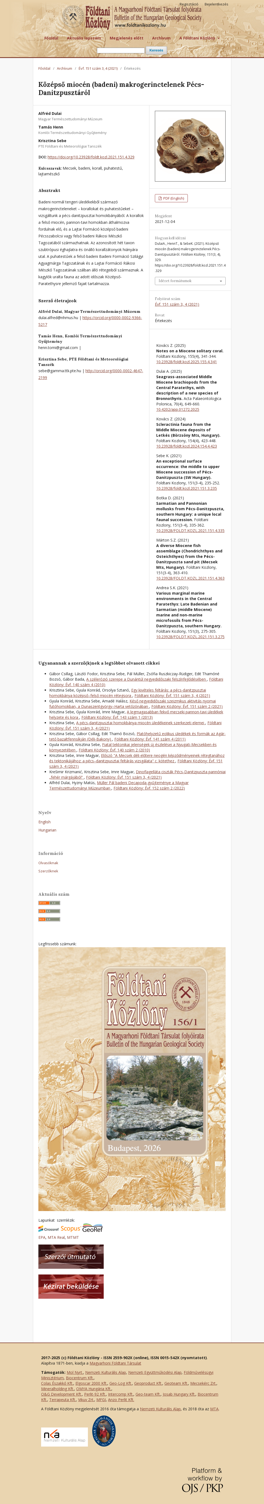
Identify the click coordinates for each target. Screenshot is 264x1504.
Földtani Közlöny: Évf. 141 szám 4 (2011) (150, 739)
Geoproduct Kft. (148, 1383)
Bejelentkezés (216, 4)
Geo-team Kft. (148, 1394)
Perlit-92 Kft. (95, 1394)
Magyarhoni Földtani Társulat (115, 1363)
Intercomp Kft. (120, 1394)
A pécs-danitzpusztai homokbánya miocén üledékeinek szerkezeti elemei (140, 722)
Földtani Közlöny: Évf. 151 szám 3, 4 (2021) (172, 695)
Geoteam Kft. (176, 1383)
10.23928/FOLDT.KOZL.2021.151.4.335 (190, 530)
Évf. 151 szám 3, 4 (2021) (98, 68)
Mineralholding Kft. (57, 1388)
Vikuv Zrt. (86, 1399)
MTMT (73, 1237)
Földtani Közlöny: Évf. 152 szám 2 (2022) (149, 788)
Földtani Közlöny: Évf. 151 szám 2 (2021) (187, 706)
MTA (214, 1408)
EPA (41, 1237)
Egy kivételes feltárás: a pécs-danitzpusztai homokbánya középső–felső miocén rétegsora (127, 692)
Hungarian (47, 830)
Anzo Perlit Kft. (121, 1399)
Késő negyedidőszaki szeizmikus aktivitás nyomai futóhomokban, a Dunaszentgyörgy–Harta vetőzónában (132, 703)
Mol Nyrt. (75, 1372)
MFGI (101, 1399)
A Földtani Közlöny (197, 38)
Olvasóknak (48, 862)
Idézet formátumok (175, 281)
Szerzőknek (48, 871)
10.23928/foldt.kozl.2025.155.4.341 (186, 361)
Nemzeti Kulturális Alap (105, 1372)
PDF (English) (173, 198)
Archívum (161, 38)
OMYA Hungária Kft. (93, 1388)
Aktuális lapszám (84, 38)
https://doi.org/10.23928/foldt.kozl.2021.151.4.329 (91, 157)
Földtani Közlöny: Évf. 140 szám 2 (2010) (114, 750)
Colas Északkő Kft (56, 1383)
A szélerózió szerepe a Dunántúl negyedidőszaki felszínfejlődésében (146, 679)
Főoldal (51, 38)
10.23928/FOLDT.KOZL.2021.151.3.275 (190, 636)
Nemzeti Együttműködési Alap (155, 1372)
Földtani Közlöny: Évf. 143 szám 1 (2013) (117, 717)
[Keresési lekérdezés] (121, 50)
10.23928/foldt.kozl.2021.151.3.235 (186, 488)
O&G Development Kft (61, 1394)
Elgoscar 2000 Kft (90, 1383)
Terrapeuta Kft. (62, 1399)
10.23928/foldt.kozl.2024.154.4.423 (186, 446)
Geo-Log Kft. (120, 1383)
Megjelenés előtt (126, 38)
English (44, 821)
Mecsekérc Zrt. (203, 1383)
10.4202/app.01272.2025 (177, 409)
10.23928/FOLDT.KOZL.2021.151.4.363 (190, 578)
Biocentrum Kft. (80, 1377)
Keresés (156, 50)
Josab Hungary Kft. (179, 1394)
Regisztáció (189, 4)
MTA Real (56, 1237)
